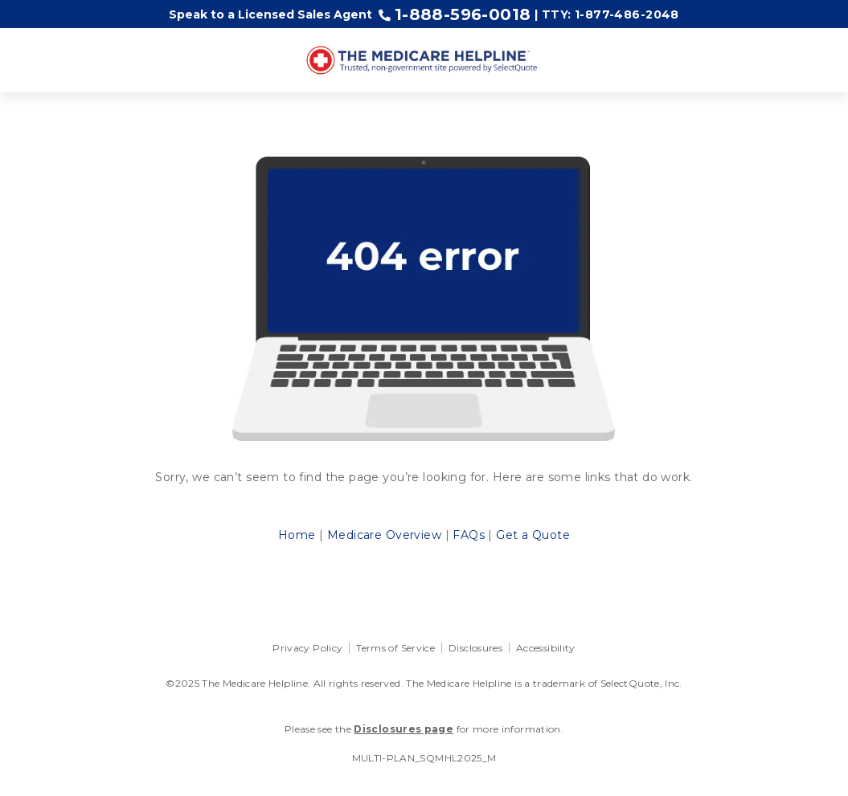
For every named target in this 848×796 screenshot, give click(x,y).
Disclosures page (403, 729)
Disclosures (475, 648)
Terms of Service (395, 648)
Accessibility (546, 648)
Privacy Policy (307, 648)
